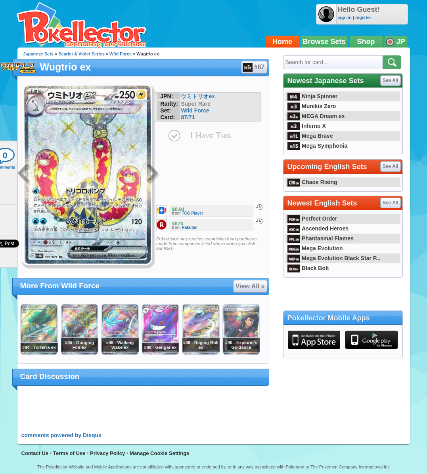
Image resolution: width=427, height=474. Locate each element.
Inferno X (306, 126)
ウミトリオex (198, 96)
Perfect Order (312, 218)
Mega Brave (310, 136)
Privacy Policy (107, 453)
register (363, 17)
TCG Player (192, 213)
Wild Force (120, 53)
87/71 (188, 117)
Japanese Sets (38, 53)
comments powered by (61, 435)
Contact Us (35, 453)
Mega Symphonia (317, 146)
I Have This (210, 135)
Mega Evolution (315, 248)
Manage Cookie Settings (159, 453)
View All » (250, 286)
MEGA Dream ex (316, 116)
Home (282, 42)
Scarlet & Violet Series (81, 53)
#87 (254, 67)
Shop (366, 42)
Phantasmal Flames (320, 238)
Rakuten (189, 227)
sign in (345, 17)
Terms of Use (69, 453)
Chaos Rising (312, 182)
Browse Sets (324, 42)
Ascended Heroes (318, 228)
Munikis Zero (311, 106)
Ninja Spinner (312, 96)
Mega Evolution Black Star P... (334, 258)
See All (390, 80)
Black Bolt (308, 268)
